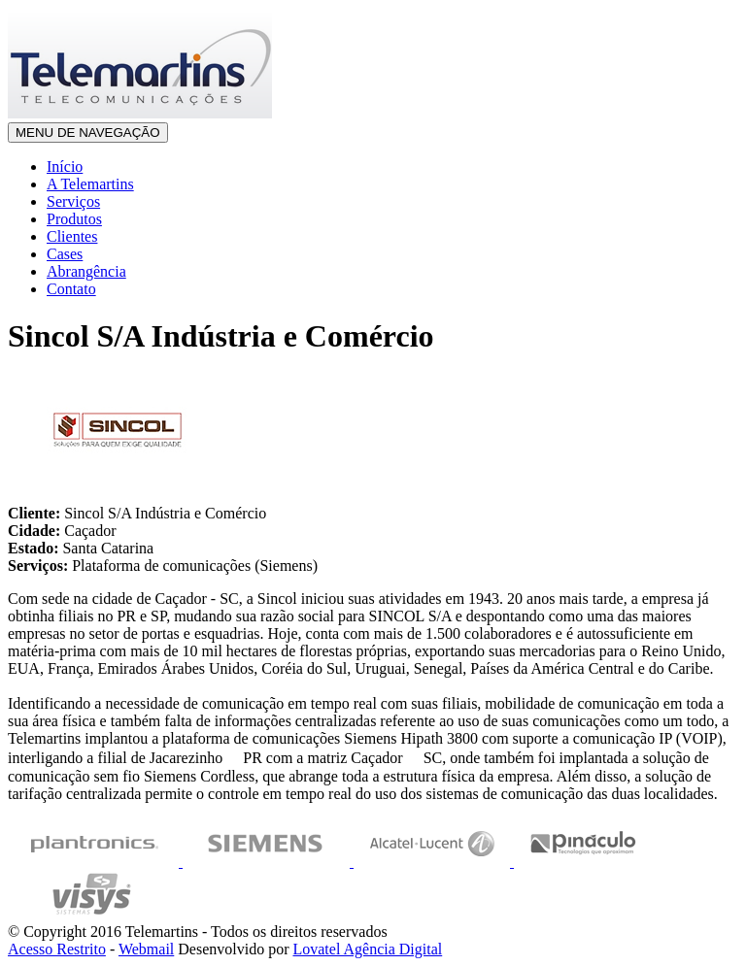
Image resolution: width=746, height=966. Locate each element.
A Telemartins (90, 184)
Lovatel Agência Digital (367, 949)
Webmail (146, 949)
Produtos (74, 219)
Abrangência (86, 271)
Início (65, 166)
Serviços (73, 201)
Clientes (72, 236)
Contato (71, 289)
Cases (65, 254)
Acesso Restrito (57, 949)
